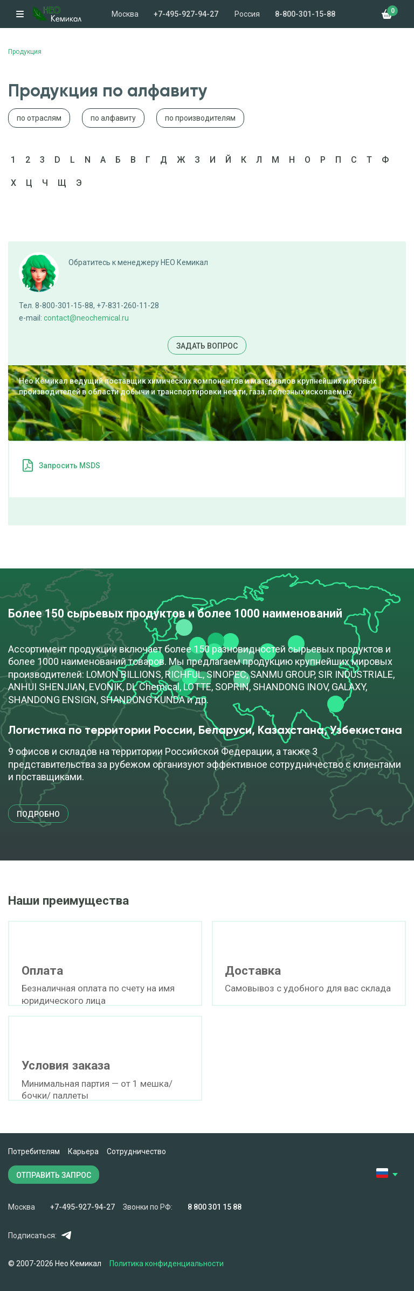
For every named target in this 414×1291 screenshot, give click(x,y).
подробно (38, 814)
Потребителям (34, 1151)
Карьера (83, 1151)
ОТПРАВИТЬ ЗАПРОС (53, 1175)
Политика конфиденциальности (166, 1263)
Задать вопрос (207, 346)
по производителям (200, 118)
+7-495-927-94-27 (186, 14)
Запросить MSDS (69, 465)
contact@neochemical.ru (86, 318)
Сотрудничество (136, 1151)
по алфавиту (113, 118)
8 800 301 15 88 (215, 1207)
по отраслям (39, 118)
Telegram (66, 1235)
